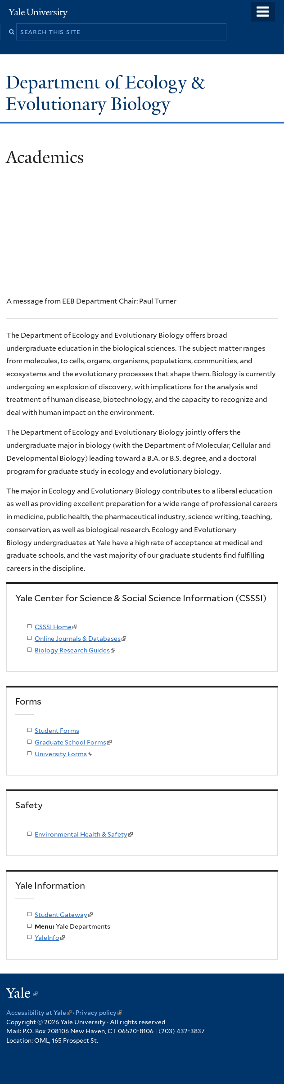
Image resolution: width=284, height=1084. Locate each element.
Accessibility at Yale (39, 1012)
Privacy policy (99, 1012)
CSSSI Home (56, 626)
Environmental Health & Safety (84, 834)
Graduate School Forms (73, 742)
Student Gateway (64, 914)
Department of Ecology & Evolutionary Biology (105, 93)
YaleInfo (50, 937)
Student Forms (57, 730)
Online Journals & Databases (80, 638)
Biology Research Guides (75, 650)
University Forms (63, 754)
